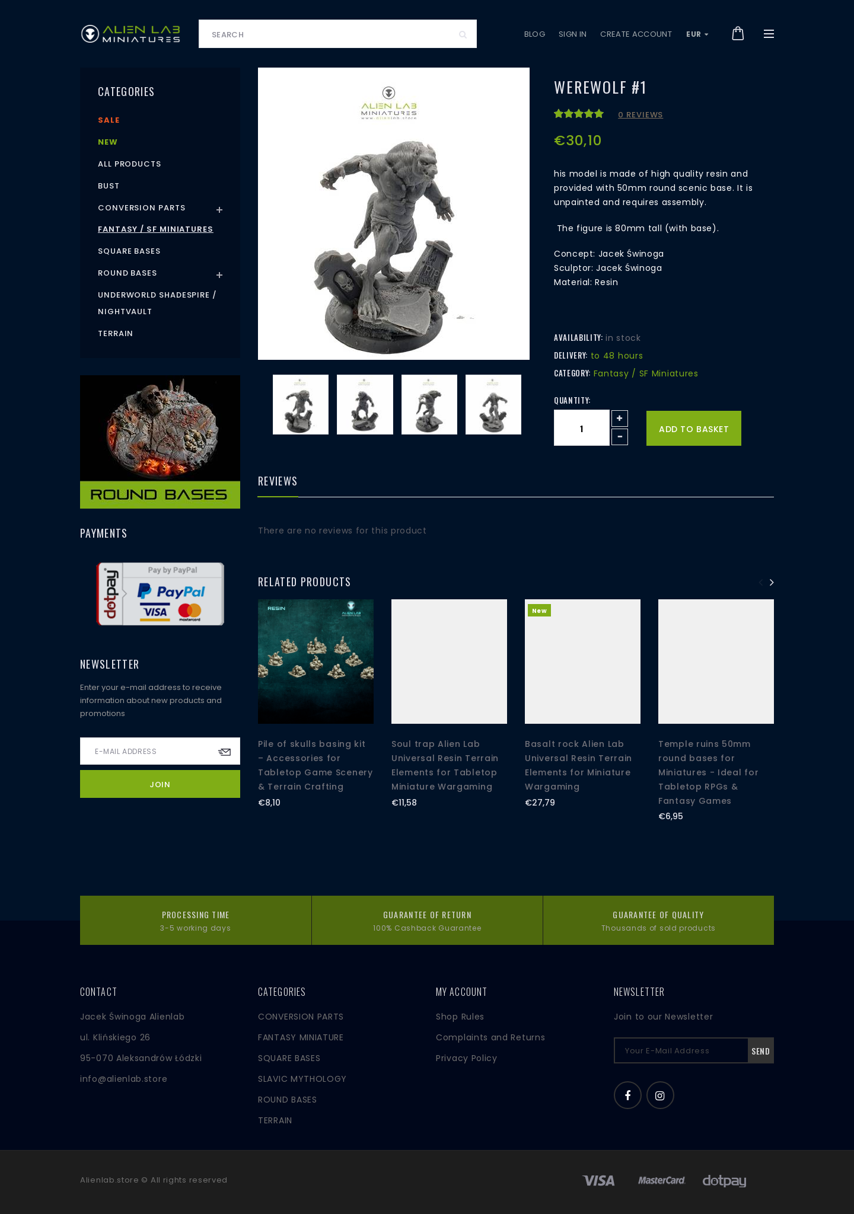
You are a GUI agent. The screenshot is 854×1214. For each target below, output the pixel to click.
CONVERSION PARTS (301, 1017)
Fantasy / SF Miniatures (156, 229)
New (108, 142)
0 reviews (640, 114)
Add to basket (694, 429)
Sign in (573, 34)
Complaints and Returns (490, 1037)
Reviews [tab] (278, 481)
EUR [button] (697, 34)
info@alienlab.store (123, 1079)
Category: (572, 373)
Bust (109, 185)
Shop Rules (460, 1017)
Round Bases (127, 273)
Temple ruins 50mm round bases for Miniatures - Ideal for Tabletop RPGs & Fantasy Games (708, 772)
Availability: (578, 337)
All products (129, 164)
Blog (534, 34)
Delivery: (571, 355)
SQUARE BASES (289, 1058)
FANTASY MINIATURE (301, 1037)
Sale (109, 120)
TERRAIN (275, 1120)
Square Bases (129, 251)
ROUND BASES (287, 1100)
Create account (636, 34)
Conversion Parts (142, 207)
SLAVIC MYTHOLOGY (302, 1079)
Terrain (115, 333)
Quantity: (572, 400)
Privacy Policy (467, 1058)
